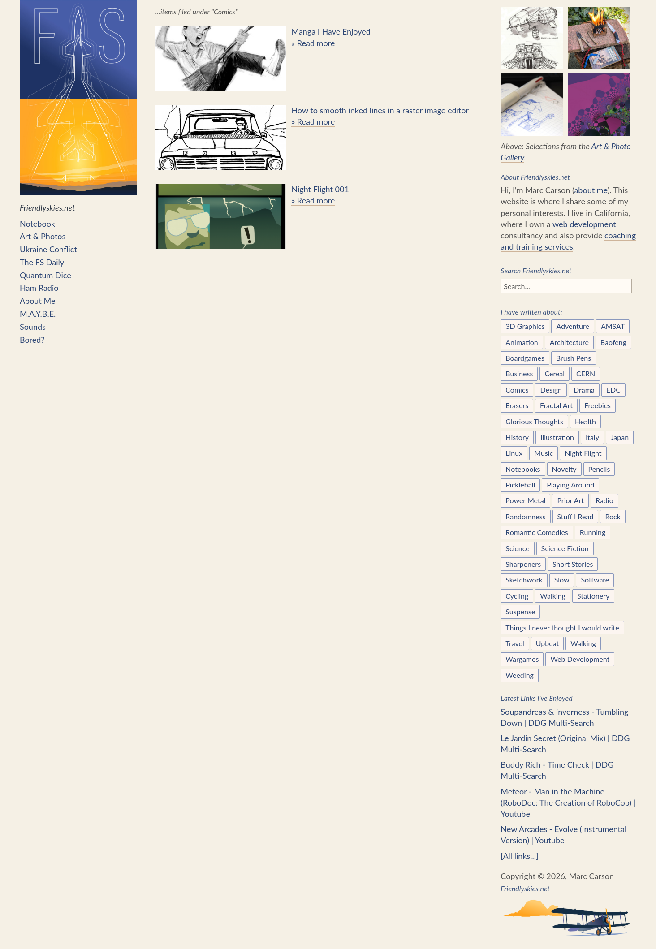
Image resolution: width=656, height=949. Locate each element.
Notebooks (522, 469)
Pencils (599, 469)
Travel (514, 643)
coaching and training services (568, 240)
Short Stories (572, 564)
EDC (613, 389)
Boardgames (524, 358)
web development (584, 224)
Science (517, 548)
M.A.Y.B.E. (38, 314)
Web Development (579, 659)
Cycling (516, 595)
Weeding (519, 675)
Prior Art (570, 500)
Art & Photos (42, 236)
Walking (552, 595)
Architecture (569, 342)
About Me (37, 301)
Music (543, 453)
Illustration (557, 437)
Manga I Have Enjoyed (330, 31)
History (517, 437)
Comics (516, 389)
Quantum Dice (45, 275)
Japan (620, 437)
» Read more (313, 43)
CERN (585, 373)
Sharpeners (523, 564)
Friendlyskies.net (78, 106)
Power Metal (525, 500)
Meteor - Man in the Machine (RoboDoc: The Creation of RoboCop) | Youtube (568, 802)
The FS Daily (42, 262)
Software (595, 579)
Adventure (572, 326)
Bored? (32, 340)
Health (585, 421)
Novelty (564, 469)
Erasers (516, 405)
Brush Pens (573, 358)
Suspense (520, 611)
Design (551, 389)
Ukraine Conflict (48, 249)
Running (593, 532)
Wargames (522, 659)
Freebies (597, 405)
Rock (612, 516)
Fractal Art (556, 405)
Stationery (593, 595)
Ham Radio (39, 288)
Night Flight (583, 453)
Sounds (33, 327)
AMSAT (613, 326)
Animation (521, 342)
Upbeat (547, 643)
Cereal (554, 373)
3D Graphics (524, 326)
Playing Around (570, 484)
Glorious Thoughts (534, 421)
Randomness (525, 516)
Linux (513, 453)
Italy (592, 437)
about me (590, 190)
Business (519, 373)
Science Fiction (565, 548)
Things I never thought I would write (562, 627)
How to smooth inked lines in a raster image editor (380, 110)
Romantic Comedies (536, 532)
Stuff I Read (575, 516)
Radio (604, 500)
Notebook (37, 224)
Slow (562, 579)
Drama (584, 389)
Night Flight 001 (320, 189)
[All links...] (519, 856)
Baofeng (613, 342)
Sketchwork (523, 579)
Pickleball (520, 484)
